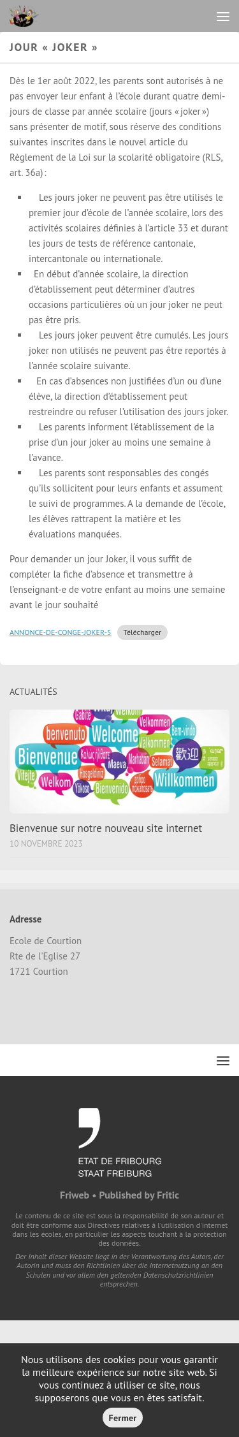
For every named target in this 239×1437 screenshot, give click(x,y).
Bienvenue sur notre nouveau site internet (106, 828)
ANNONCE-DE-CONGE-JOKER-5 (61, 632)
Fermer (123, 1418)
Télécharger (143, 632)
